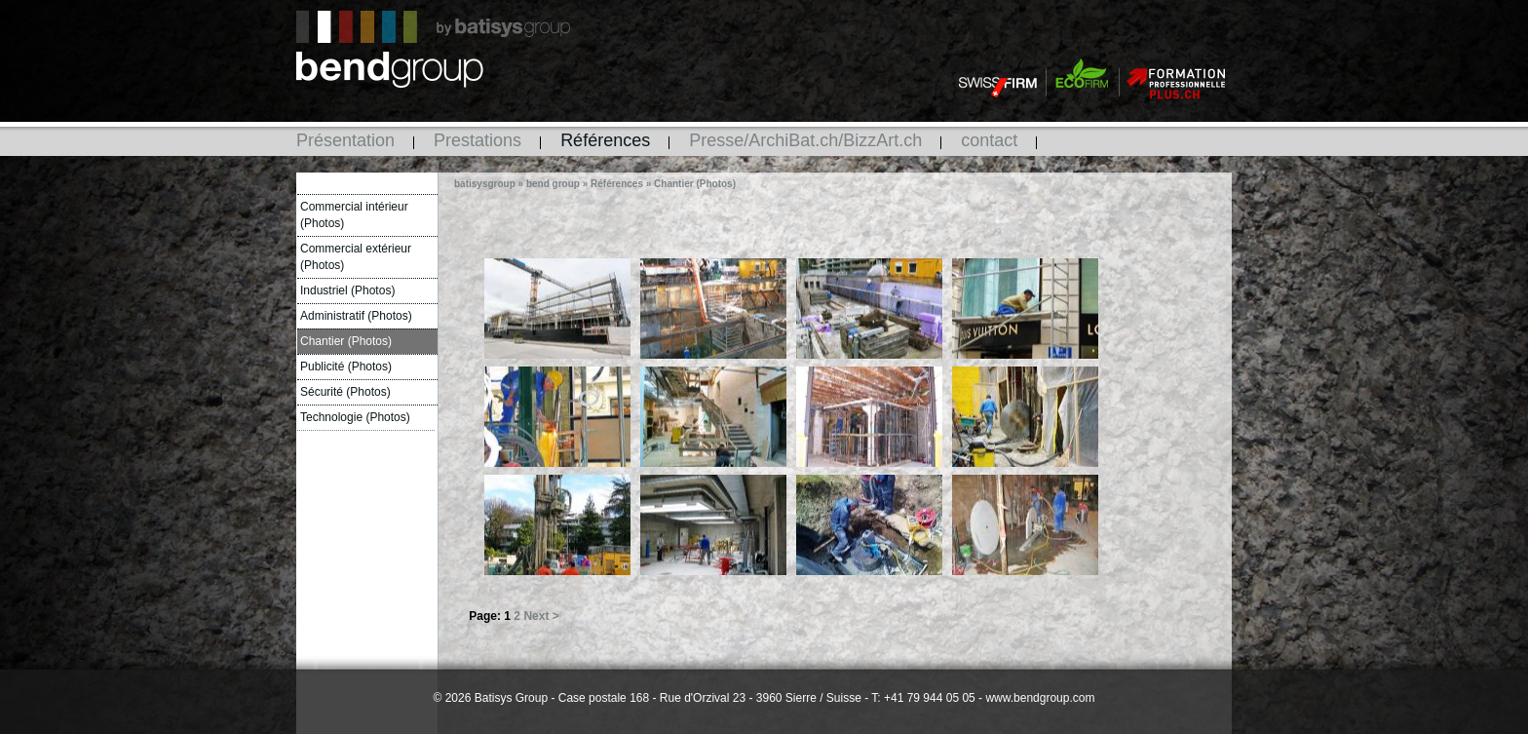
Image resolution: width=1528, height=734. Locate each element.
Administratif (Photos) (356, 316)
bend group (553, 183)
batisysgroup (485, 183)
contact (989, 140)
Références (605, 140)
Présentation (345, 140)
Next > (540, 616)
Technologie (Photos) (355, 417)
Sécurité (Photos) (345, 392)
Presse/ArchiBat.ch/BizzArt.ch (805, 140)
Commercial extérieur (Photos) (355, 257)
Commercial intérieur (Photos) (354, 215)
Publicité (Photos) (346, 366)
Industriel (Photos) (347, 290)
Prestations (477, 140)
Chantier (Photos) (346, 341)
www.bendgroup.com (1039, 698)
